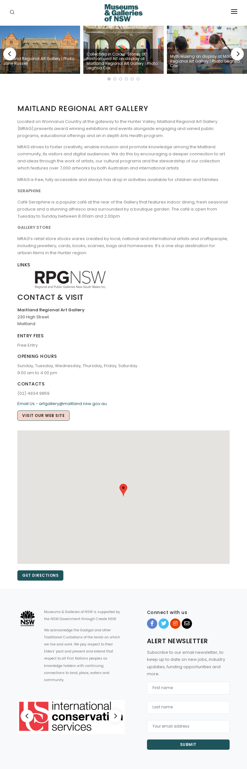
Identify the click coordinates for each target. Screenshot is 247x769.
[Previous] (9, 54)
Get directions (40, 575)
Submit (188, 744)
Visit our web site (43, 415)
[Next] (237, 54)
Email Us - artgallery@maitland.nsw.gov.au (62, 404)
